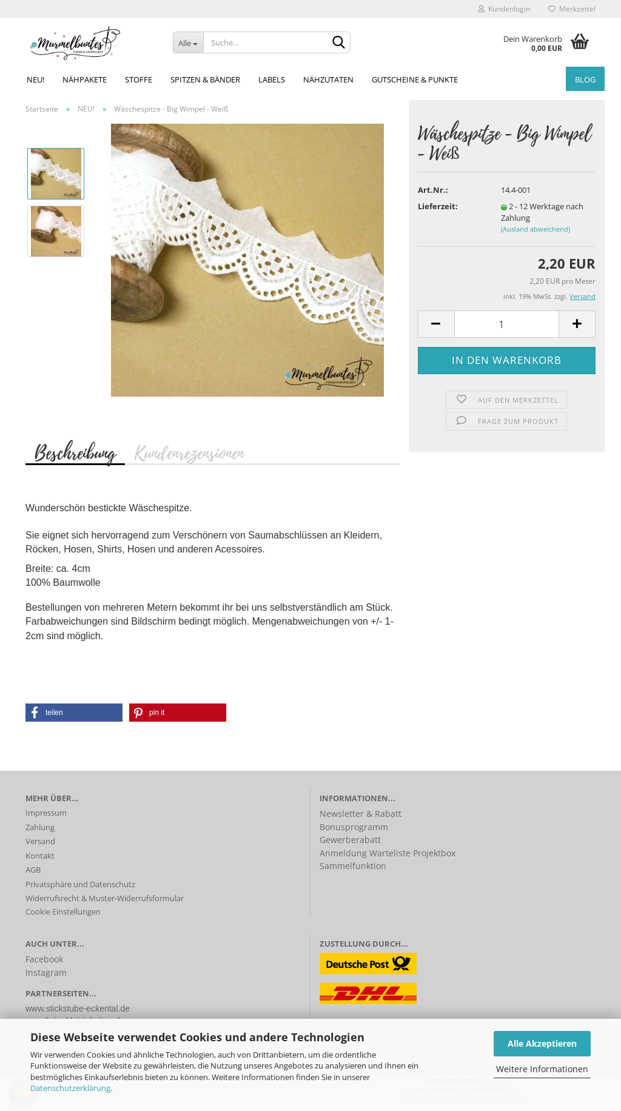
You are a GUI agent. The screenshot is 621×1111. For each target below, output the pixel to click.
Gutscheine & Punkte (415, 79)
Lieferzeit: (438, 206)
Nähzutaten (328, 79)
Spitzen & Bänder (205, 79)
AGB (33, 869)
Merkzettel (572, 9)
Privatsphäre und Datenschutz (80, 884)
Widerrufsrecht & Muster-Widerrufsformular (104, 898)
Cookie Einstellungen (63, 911)
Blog (585, 79)
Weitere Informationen (542, 1069)
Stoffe (138, 79)
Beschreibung (75, 452)
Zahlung (40, 827)
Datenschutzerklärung (70, 1087)
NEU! (35, 79)
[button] (74, 712)
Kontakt (40, 855)
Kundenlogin (504, 9)
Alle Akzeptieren (542, 1043)
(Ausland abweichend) (535, 228)
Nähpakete (84, 79)
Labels (271, 79)
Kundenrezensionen (189, 452)
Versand (40, 841)
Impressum (46, 812)
